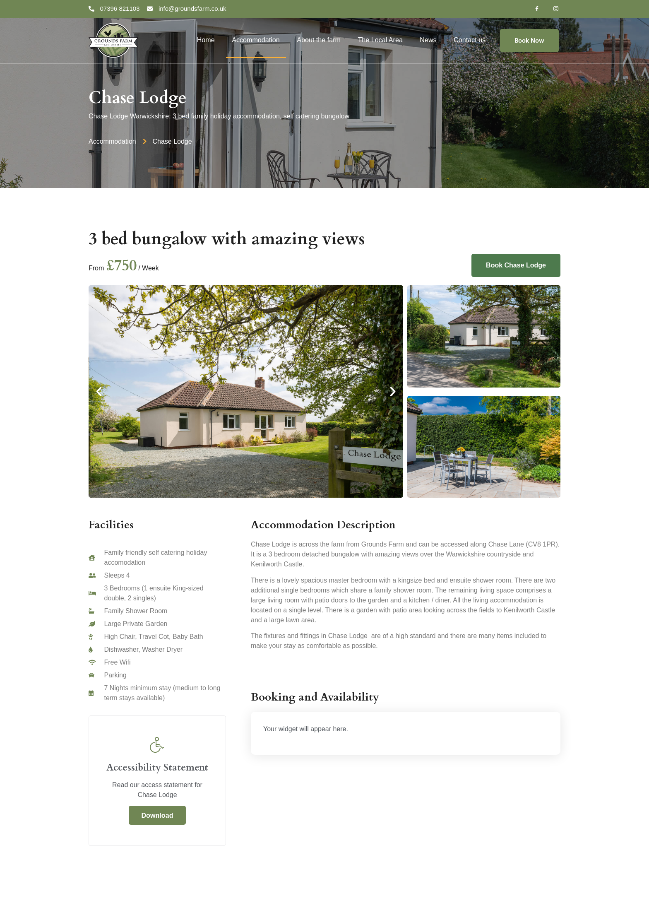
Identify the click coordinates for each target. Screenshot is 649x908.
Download (157, 815)
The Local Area (380, 39)
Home (206, 39)
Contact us (470, 39)
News (428, 39)
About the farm (319, 39)
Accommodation (256, 39)
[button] (99, 391)
